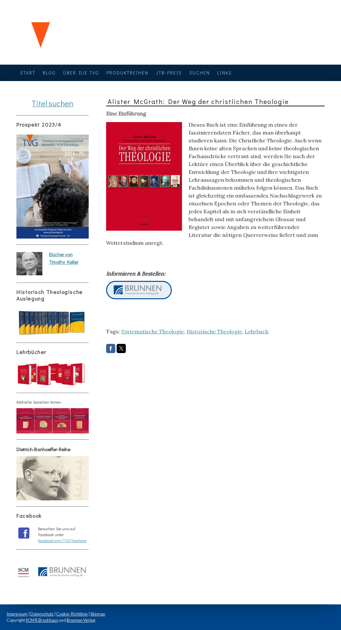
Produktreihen (127, 73)
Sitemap (97, 614)
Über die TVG (81, 73)
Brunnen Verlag (81, 620)
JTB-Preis (169, 73)
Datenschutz (42, 614)
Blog (49, 73)
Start (27, 73)
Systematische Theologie (152, 331)
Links (224, 73)
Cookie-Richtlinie (72, 614)
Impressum (17, 614)
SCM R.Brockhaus (42, 620)
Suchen (199, 73)
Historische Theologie (214, 331)
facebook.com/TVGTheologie (62, 540)
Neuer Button (139, 290)
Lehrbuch (256, 331)
